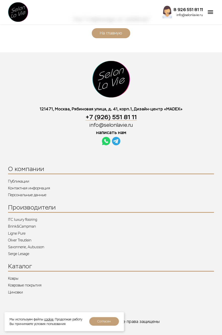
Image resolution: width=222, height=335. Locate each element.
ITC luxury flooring (22, 220)
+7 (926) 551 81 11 (111, 117)
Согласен (104, 321)
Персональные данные (27, 195)
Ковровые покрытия (24, 285)
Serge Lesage (18, 254)
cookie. (49, 319)
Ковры (13, 278)
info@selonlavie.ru (189, 15)
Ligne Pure (16, 233)
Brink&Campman (22, 226)
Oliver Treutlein (19, 240)
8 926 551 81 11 (188, 9)
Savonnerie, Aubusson (26, 247)
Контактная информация (29, 188)
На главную (111, 33)
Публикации (18, 181)
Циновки (15, 292)
